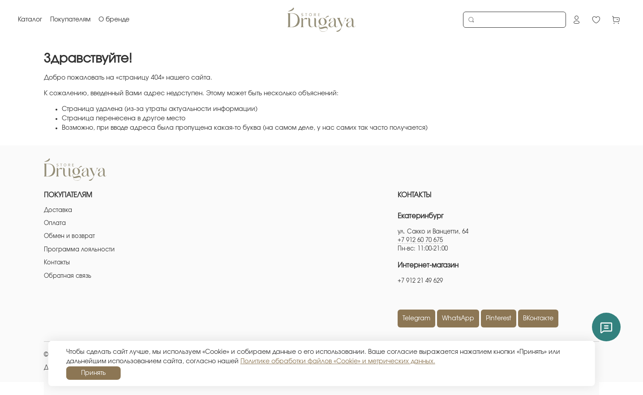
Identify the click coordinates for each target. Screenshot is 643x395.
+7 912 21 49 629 (420, 281)
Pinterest (498, 318)
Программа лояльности (79, 250)
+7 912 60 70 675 (420, 240)
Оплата (55, 223)
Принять (93, 373)
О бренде (114, 20)
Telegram (416, 318)
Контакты (57, 263)
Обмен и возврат (69, 236)
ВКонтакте (538, 318)
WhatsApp (458, 318)
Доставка (58, 210)
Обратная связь (67, 276)
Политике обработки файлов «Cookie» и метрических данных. (337, 361)
